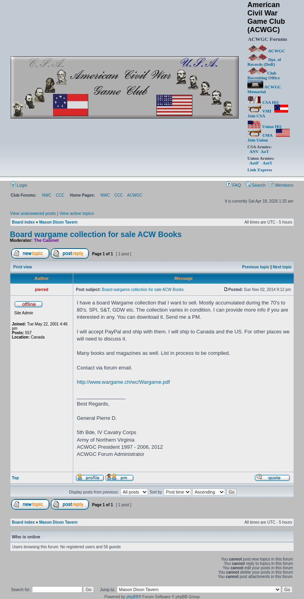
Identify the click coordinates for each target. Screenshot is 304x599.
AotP (253, 163)
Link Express (259, 169)
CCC (60, 195)
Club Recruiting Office (263, 75)
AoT (264, 151)
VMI (259, 111)
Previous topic (256, 267)
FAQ (233, 185)
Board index (23, 222)
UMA (259, 135)
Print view (22, 267)
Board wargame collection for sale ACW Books (96, 234)
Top (15, 478)
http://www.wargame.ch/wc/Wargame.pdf (123, 382)
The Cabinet (46, 240)
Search (256, 185)
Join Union (268, 137)
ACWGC (266, 50)
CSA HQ (263, 102)
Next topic (282, 267)
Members (281, 185)
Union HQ (264, 126)
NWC (46, 195)
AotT (267, 163)
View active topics (76, 213)
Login (19, 185)
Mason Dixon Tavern (58, 222)
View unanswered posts (33, 213)
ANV (254, 151)
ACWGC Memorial (264, 89)
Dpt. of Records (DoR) (264, 62)
